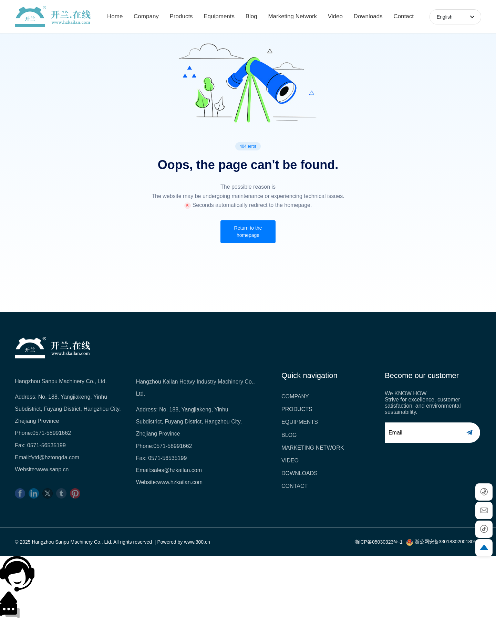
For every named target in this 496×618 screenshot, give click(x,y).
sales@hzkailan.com (176, 470)
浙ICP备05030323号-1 (378, 542)
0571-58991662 (51, 433)
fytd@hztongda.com (55, 457)
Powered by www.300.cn (183, 542)
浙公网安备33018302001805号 (448, 541)
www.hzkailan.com (180, 482)
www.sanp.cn (52, 469)
